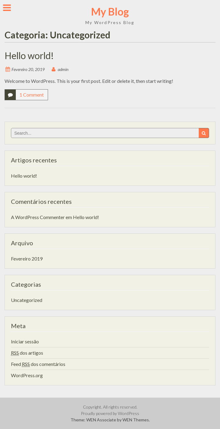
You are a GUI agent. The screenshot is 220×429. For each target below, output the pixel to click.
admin (63, 69)
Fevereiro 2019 (27, 258)
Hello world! (29, 55)
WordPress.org (27, 375)
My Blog (110, 11)
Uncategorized (26, 300)
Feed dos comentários (38, 364)
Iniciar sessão (25, 341)
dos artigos (27, 353)
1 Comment (31, 95)
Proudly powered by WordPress (110, 413)
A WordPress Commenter (38, 217)
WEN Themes (135, 419)
